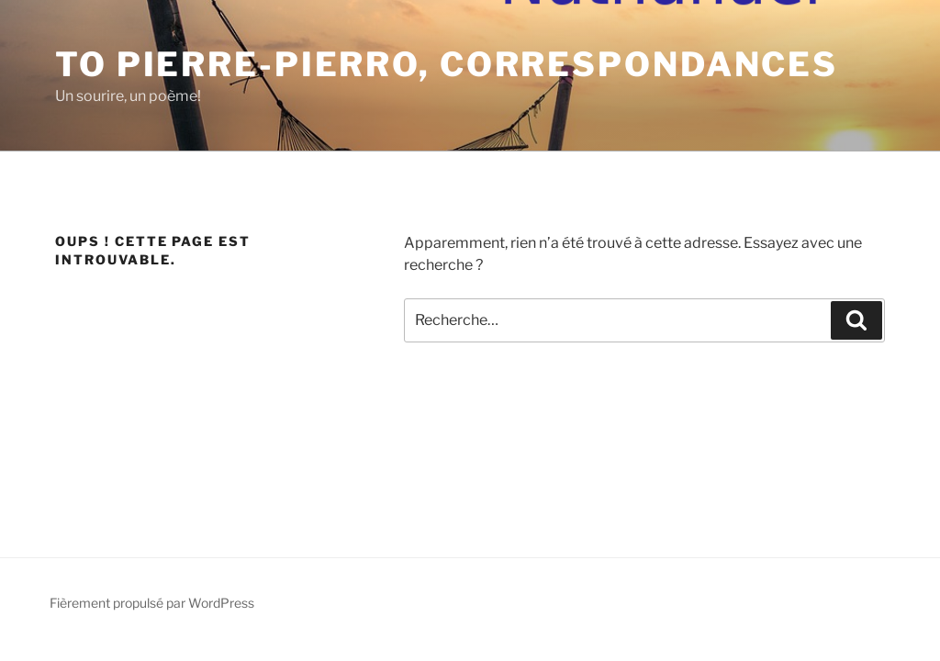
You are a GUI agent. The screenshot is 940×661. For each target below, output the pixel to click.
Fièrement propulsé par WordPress (152, 603)
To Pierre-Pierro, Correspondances (446, 64)
